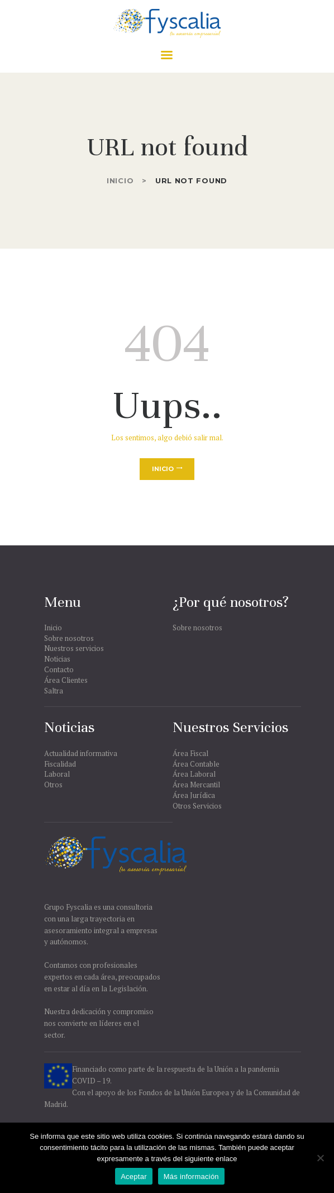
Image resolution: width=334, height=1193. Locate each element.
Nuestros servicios (74, 648)
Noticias (57, 659)
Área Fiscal (190, 753)
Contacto (59, 669)
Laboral (57, 774)
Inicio (120, 180)
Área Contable (196, 764)
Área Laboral (194, 774)
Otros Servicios (197, 806)
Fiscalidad (60, 764)
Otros (53, 785)
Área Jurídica (194, 795)
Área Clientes (66, 680)
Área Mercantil (196, 785)
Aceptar (134, 1176)
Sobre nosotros (69, 638)
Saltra (53, 691)
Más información (191, 1176)
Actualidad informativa (80, 753)
